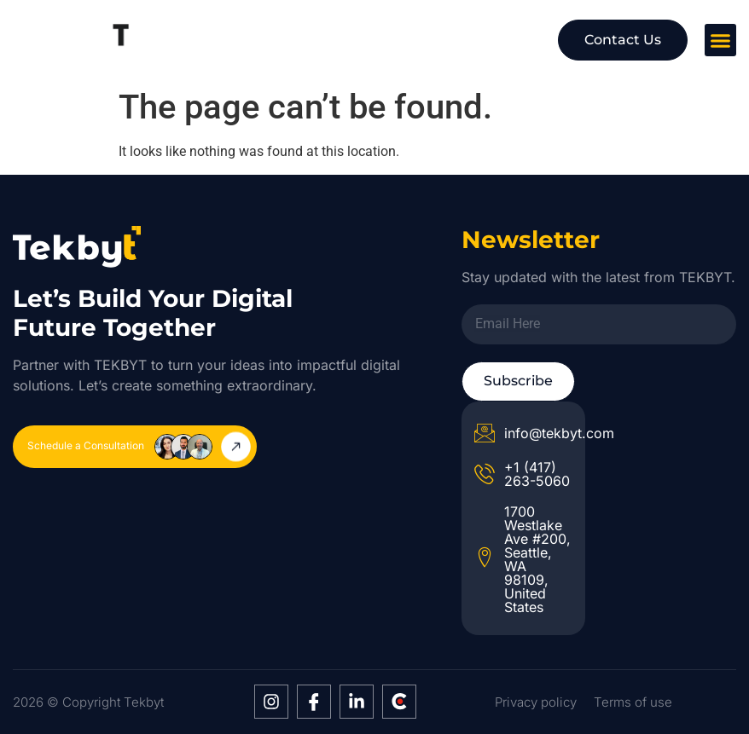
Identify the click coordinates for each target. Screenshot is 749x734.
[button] (721, 40)
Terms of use (633, 702)
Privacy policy (536, 702)
